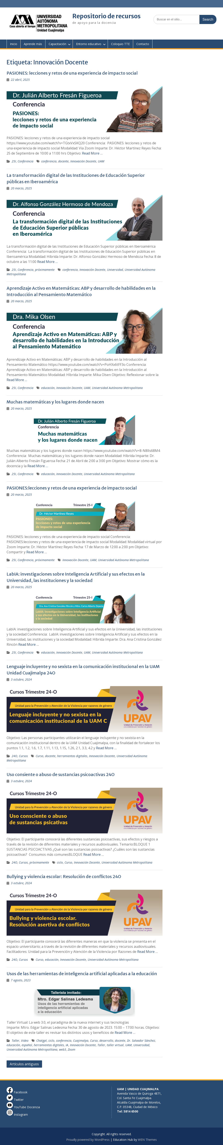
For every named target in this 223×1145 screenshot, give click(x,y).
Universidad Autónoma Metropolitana (117, 388)
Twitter (15, 1100)
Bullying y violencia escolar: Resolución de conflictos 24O (64, 876)
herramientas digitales (72, 756)
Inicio (13, 44)
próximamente (45, 270)
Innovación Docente (83, 161)
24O (14, 756)
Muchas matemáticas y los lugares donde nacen (55, 401)
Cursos (23, 756)
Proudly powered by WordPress (88, 1140)
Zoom (71, 1049)
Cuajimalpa (80, 1041)
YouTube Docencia (23, 1107)
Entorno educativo (88, 44)
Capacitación (57, 44)
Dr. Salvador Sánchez (141, 1041)
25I (14, 161)
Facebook (17, 1092)
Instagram (17, 1114)
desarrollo (106, 1041)
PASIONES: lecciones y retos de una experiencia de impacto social (72, 73)
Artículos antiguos (24, 1064)
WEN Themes (147, 1140)
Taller (15, 1041)
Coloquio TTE (120, 44)
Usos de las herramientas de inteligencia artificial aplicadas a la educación (82, 973)
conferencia (48, 161)
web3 (62, 1049)
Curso (39, 756)
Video (24, 1041)
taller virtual (115, 1045)
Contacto (142, 44)
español (27, 1045)
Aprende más (33, 44)
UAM (101, 161)
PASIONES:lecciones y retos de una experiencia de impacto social (72, 488)
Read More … (92, 153)
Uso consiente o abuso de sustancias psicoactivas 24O (60, 774)
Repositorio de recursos (106, 16)
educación (48, 388)
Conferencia (25, 161)
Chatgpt (41, 1041)
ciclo (60, 862)
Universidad (115, 270)
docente (63, 161)
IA (67, 1045)
